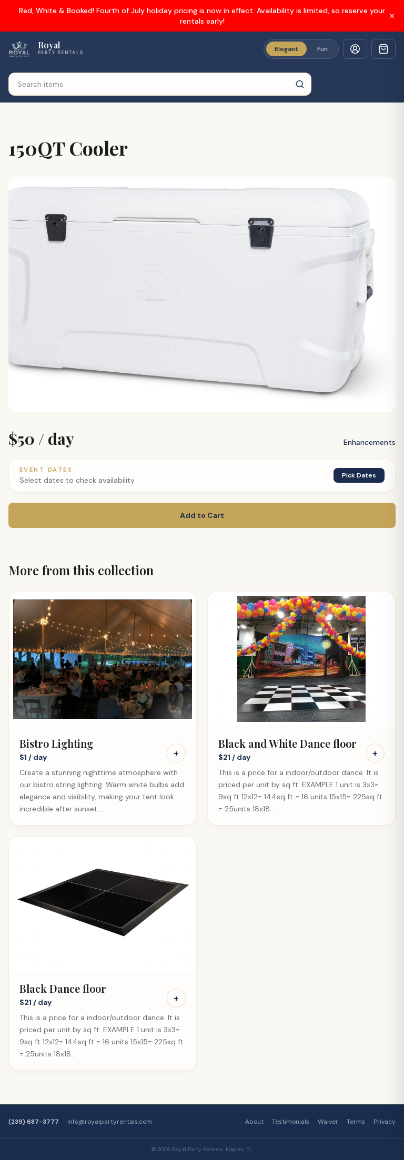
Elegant (286, 49)
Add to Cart (202, 515)
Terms (356, 1121)
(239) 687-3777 (33, 1121)
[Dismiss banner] (392, 16)
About (254, 1121)
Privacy (384, 1121)
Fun (322, 49)
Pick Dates (359, 475)
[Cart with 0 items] (383, 49)
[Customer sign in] (355, 49)
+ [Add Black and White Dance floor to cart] (375, 753)
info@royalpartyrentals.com (109, 1121)
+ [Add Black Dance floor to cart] (176, 998)
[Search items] (159, 84)
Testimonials (290, 1121)
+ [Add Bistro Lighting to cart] (176, 753)
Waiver (328, 1121)
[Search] (299, 84)
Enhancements (370, 442)
